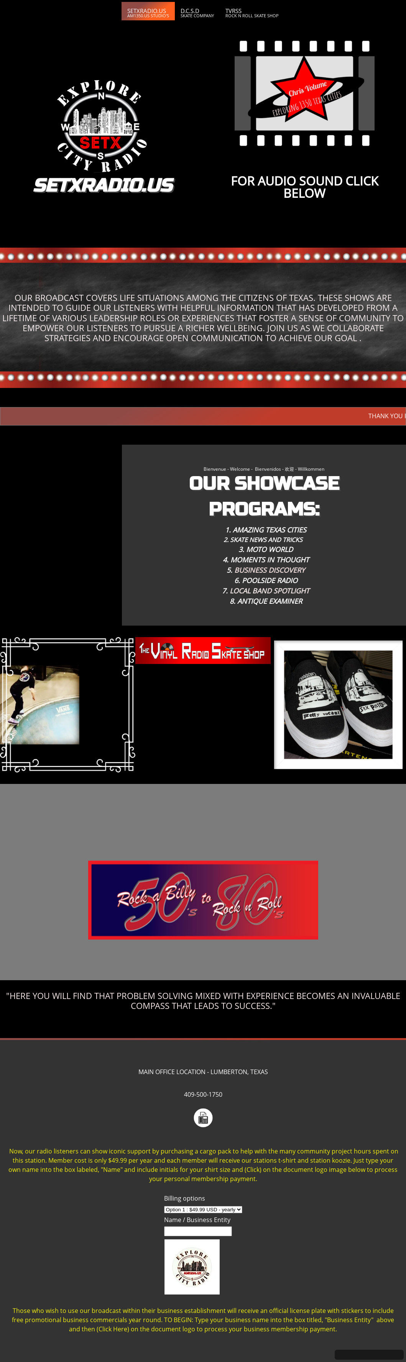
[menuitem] (148, 11)
